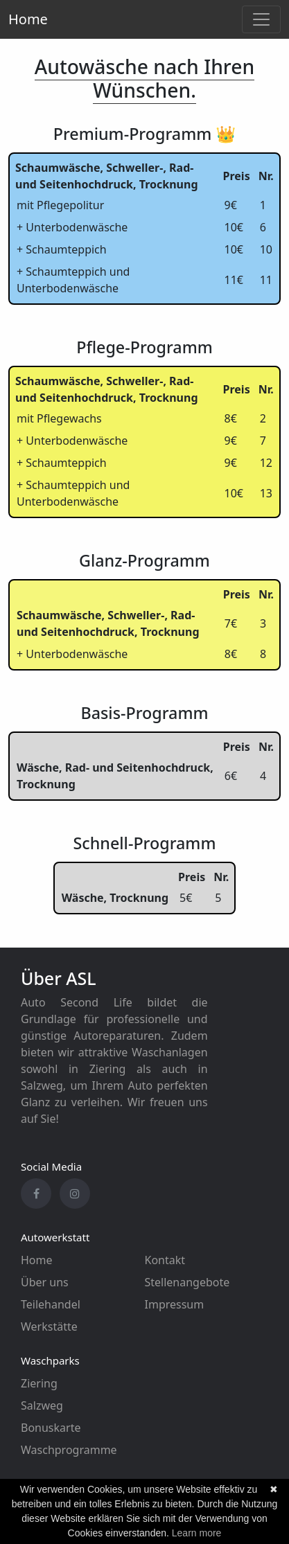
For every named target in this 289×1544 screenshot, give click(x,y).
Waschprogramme (69, 1449)
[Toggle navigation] (261, 19)
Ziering (39, 1383)
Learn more (197, 1532)
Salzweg (42, 1405)
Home (28, 19)
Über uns (45, 1282)
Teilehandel (50, 1304)
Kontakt (165, 1260)
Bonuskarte (50, 1427)
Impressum (174, 1304)
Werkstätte (49, 1326)
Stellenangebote (187, 1282)
